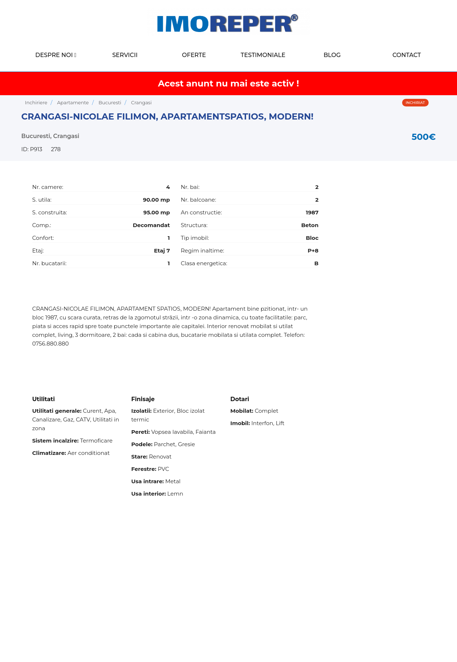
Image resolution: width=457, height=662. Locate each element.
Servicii (125, 55)
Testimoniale (263, 55)
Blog (332, 55)
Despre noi (54, 55)
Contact (406, 55)
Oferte (194, 55)
